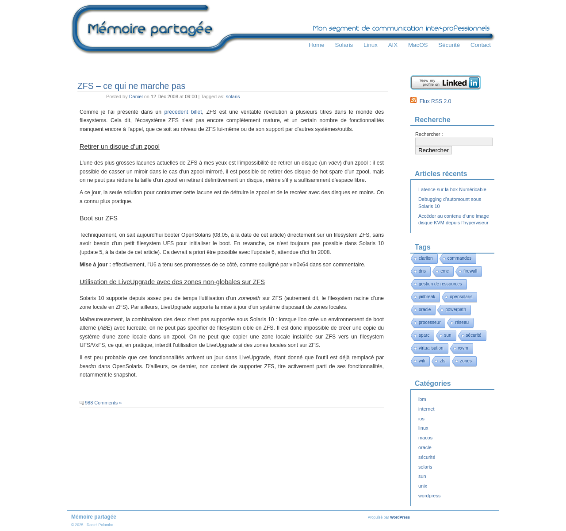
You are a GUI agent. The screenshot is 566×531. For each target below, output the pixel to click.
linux (423, 428)
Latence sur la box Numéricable (452, 189)
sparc (424, 335)
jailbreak (427, 296)
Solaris (344, 45)
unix (422, 486)
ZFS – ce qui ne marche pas (131, 86)
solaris (233, 96)
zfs (442, 360)
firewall (470, 271)
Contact (480, 45)
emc (444, 271)
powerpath (455, 309)
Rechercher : (429, 134)
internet (426, 409)
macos (425, 437)
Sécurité (449, 45)
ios (421, 418)
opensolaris (461, 296)
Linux (370, 45)
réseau (462, 322)
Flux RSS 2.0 (430, 101)
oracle (425, 309)
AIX (393, 45)
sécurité (474, 335)
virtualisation (431, 348)
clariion (426, 258)
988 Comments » (103, 402)
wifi (422, 360)
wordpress (429, 495)
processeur (429, 322)
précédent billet (183, 112)
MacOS (418, 45)
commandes (459, 258)
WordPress (400, 517)
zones (466, 360)
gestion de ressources (440, 283)
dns (422, 271)
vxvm (463, 348)
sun (447, 335)
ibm (422, 399)
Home (317, 45)
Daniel (136, 96)
